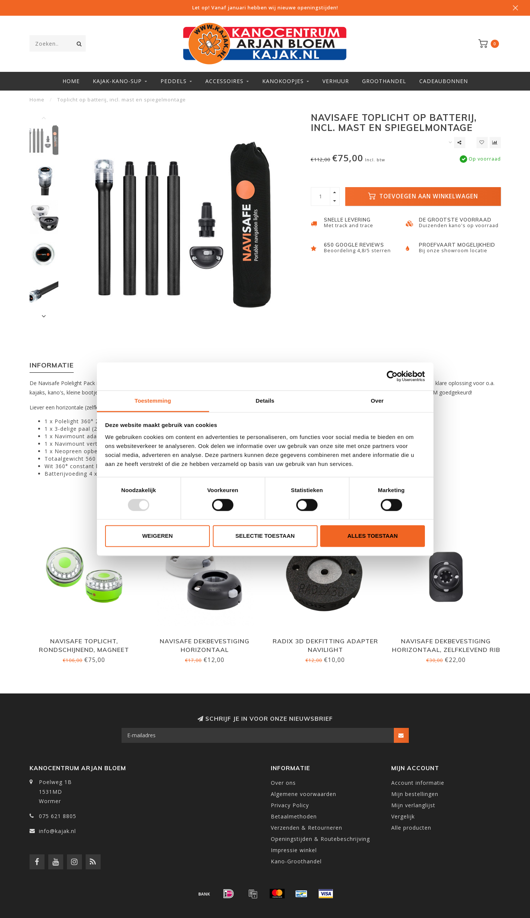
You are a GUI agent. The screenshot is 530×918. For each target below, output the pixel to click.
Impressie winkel (294, 850)
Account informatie (417, 782)
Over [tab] (377, 400)
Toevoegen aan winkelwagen (423, 196)
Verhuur (335, 81)
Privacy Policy (290, 805)
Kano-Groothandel (296, 861)
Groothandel (384, 81)
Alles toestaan (372, 536)
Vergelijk (403, 816)
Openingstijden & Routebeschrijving (320, 838)
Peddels (173, 81)
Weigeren (157, 536)
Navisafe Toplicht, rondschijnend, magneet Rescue (84, 649)
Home (71, 81)
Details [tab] (265, 400)
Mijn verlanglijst (413, 805)
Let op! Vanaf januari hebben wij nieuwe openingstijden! (265, 7)
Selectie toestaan (265, 536)
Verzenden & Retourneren (306, 827)
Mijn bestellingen (414, 793)
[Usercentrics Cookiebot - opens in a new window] (392, 376)
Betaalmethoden (294, 816)
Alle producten (411, 827)
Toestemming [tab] (153, 400)
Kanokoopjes (283, 81)
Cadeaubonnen (443, 81)
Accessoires (224, 81)
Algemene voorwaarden (303, 793)
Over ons (283, 782)
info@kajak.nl (57, 831)
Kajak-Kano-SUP (117, 81)
